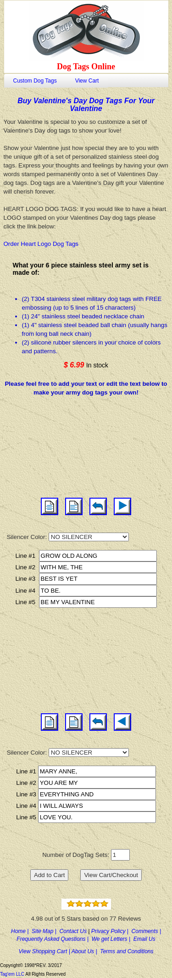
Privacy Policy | (111, 931)
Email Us (144, 939)
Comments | (146, 931)
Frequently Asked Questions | (54, 939)
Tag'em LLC (12, 974)
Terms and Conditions (126, 951)
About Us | (86, 951)
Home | (21, 931)
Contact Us (74, 931)
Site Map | (45, 931)
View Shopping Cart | (45, 951)
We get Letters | (112, 939)
